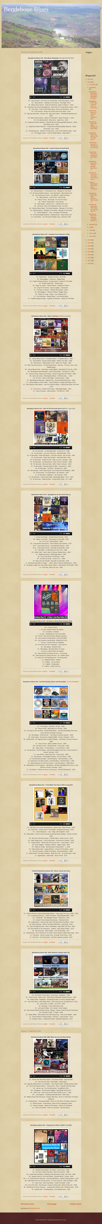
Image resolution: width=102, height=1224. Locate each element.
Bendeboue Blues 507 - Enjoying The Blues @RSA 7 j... (93, 217)
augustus (92, 224)
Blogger (64, 1220)
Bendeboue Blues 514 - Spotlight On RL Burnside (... (93, 146)
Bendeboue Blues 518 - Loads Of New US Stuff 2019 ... (93, 104)
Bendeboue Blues (26, 9)
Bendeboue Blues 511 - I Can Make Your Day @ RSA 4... (93, 176)
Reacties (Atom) (35, 1208)
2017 (89, 243)
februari (91, 233)
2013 (89, 254)
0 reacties (52, 138)
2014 (89, 251)
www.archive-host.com (51, 97)
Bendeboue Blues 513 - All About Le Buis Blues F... (93, 155)
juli (90, 227)
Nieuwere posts (27, 1204)
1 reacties (52, 398)
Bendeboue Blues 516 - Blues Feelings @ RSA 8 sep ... (93, 126)
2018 (89, 240)
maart (91, 230)
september (92, 87)
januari (91, 236)
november (92, 84)
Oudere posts (75, 1204)
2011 (89, 260)
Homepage (52, 1204)
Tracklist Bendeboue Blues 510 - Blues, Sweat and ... (93, 186)
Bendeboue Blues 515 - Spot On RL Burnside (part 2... (93, 136)
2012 (89, 257)
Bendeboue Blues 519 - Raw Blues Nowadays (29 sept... (93, 95)
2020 (89, 79)
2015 (89, 249)
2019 (89, 82)
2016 (89, 246)
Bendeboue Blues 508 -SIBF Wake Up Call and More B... (93, 208)
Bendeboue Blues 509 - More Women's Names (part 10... (93, 197)
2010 (89, 263)
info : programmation (51, 627)
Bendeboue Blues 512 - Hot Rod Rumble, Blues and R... (93, 166)
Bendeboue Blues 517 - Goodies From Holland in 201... (93, 115)
